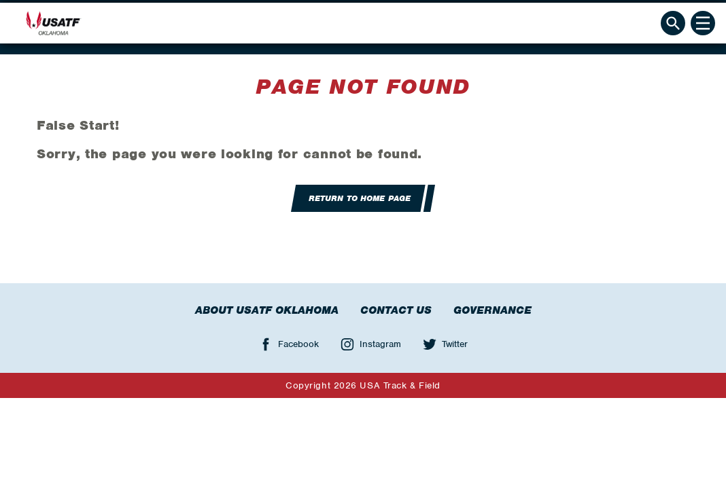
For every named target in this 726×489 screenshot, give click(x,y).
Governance (492, 310)
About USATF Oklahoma (267, 310)
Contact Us (396, 310)
